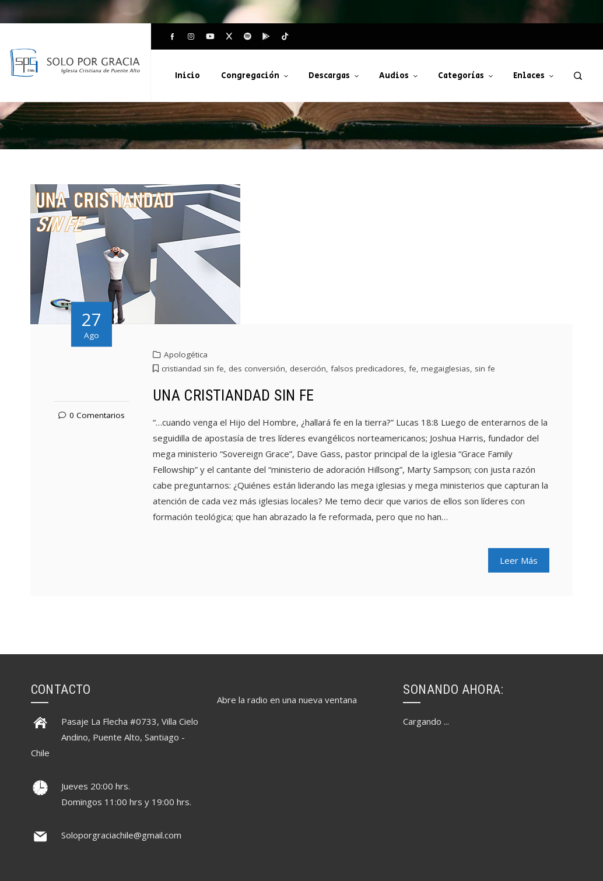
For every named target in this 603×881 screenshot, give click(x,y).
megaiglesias (445, 368)
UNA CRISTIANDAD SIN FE (233, 395)
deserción (308, 368)
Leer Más (519, 560)
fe (412, 368)
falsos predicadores (367, 368)
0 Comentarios (97, 415)
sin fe (485, 368)
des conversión (257, 368)
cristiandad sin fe (193, 368)
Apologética (186, 354)
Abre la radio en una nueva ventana (287, 699)
